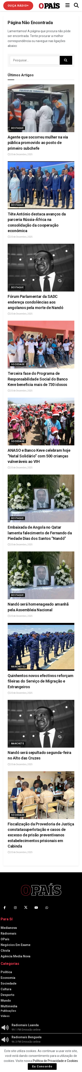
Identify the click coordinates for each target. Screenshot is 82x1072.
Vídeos (5, 1016)
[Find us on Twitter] (26, 908)
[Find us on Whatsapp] (47, 908)
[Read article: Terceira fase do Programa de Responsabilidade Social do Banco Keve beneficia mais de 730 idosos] (41, 344)
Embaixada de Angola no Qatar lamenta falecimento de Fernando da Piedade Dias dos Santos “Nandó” (40, 532)
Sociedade (18, 364)
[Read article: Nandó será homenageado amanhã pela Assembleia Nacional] (41, 575)
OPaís (5, 939)
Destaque (17, 128)
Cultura (6, 989)
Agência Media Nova (15, 956)
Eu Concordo (42, 1066)
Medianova (9, 928)
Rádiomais (8, 933)
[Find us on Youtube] (36, 908)
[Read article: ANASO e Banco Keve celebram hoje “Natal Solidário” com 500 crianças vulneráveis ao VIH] (41, 421)
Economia (8, 978)
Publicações (8, 1010)
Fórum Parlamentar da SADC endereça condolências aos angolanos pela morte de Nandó (35, 302)
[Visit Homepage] (49, 5)
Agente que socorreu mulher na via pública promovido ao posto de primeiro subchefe (38, 142)
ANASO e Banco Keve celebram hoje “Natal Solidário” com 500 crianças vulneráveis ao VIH (39, 456)
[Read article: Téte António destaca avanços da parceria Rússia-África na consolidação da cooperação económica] (41, 185)
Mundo (6, 1000)
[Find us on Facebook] (5, 908)
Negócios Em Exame (15, 945)
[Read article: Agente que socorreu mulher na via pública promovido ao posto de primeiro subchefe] (41, 108)
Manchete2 (18, 666)
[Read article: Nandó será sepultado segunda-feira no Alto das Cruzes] (41, 724)
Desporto (7, 995)
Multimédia (9, 1006)
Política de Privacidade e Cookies (55, 1061)
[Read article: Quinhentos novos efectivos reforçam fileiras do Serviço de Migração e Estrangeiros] (41, 647)
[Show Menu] (67, 5)
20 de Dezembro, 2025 (20, 154)
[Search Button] (76, 5)
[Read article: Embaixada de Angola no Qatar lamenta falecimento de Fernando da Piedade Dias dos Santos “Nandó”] (41, 498)
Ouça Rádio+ (18, 5)
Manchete (17, 743)
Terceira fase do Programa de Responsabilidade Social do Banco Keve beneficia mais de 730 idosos (38, 379)
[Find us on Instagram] (15, 908)
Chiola (5, 950)
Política (6, 972)
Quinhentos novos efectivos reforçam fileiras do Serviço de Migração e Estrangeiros (40, 681)
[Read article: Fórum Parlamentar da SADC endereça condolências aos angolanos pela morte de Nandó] (41, 268)
